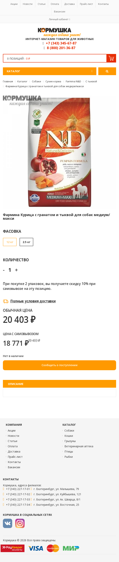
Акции (14, 4)
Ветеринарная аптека (78, 446)
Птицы (68, 451)
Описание (15, 384)
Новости (28, 4)
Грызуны (70, 441)
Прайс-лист (86, 4)
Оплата (55, 4)
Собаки (69, 430)
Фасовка (12, 231)
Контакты (103, 4)
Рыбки (68, 457)
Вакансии (59, 11)
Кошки (68, 436)
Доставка (69, 4)
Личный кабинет (58, 19)
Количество (16, 259)
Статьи (41, 4)
